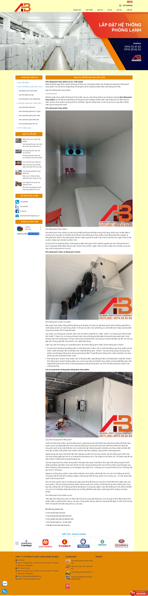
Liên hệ (129, 10)
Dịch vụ (99, 10)
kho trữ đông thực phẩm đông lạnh (28, 100)
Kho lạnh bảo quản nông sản (27, 120)
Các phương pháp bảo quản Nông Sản (58, 516)
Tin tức (119, 10)
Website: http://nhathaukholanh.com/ (28, 579)
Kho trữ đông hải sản (25, 95)
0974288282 (24, 202)
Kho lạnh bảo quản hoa (25, 108)
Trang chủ (77, 10)
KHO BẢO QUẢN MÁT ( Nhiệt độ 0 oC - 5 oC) (30, 104)
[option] (74, 42)
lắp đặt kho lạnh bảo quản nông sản (58, 526)
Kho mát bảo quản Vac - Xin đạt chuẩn (58, 523)
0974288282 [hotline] (128, 5)
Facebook (20, 212)
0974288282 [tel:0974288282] (29, 566)
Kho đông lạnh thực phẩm (26, 91)
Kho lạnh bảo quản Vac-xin (26, 124)
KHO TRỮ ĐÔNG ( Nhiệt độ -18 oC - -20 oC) (30, 88)
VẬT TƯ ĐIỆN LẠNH (24, 129)
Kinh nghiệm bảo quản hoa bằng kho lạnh (60, 519)
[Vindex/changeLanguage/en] (131, 1)
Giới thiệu (89, 10)
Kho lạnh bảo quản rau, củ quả (28, 112)
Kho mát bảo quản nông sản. (55, 513)
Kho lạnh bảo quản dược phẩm (28, 116)
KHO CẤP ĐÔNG (23, 83)
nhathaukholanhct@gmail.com (27, 216)
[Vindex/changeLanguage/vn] (128, 1)
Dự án (110, 10)
